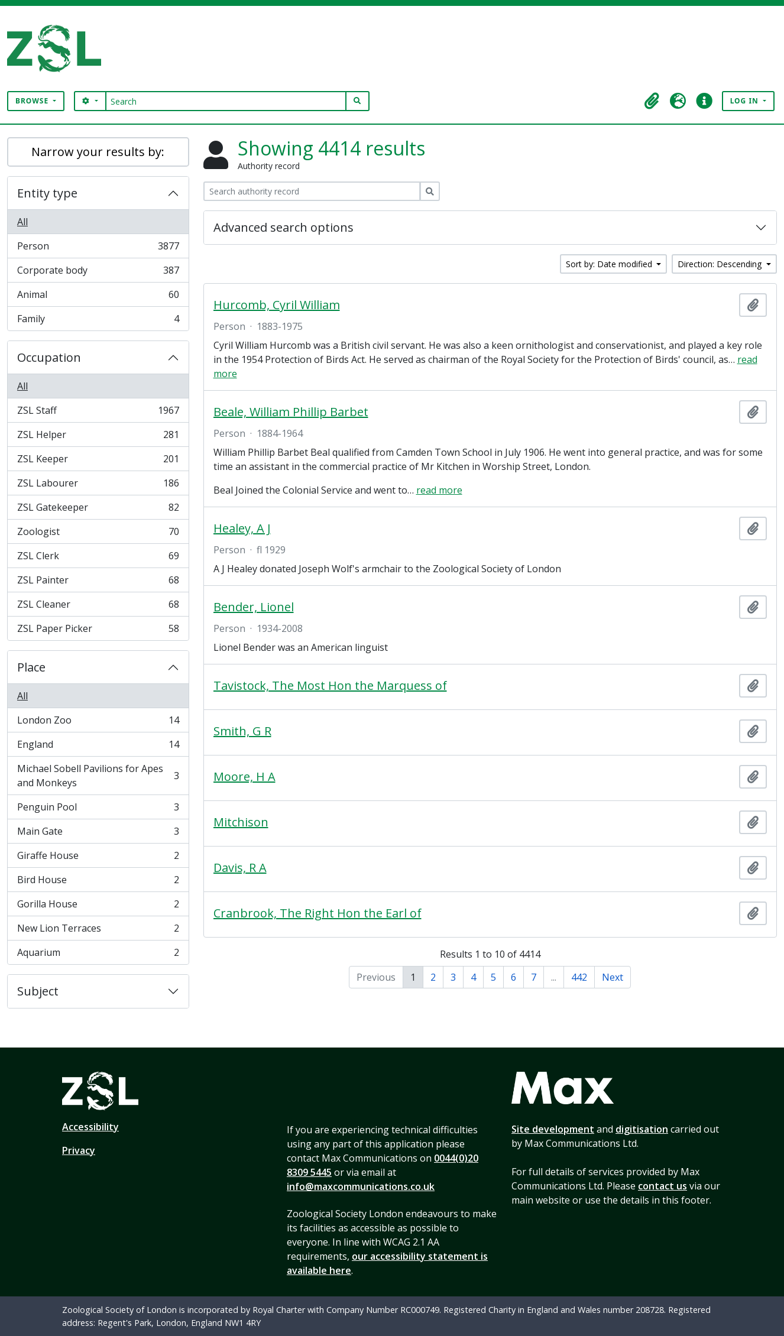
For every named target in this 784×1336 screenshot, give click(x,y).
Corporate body (98, 273)
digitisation (641, 1129)
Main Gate (98, 834)
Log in (745, 101)
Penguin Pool (98, 809)
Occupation (49, 357)
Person (98, 248)
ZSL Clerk (98, 558)
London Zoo (98, 722)
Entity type (47, 193)
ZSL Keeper (98, 461)
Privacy (78, 1150)
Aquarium (98, 954)
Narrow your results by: (97, 152)
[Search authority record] (311, 191)
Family (98, 321)
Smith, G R (242, 731)
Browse (33, 101)
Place (31, 667)
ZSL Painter (98, 582)
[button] (652, 101)
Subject (38, 991)
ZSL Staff (98, 413)
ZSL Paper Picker (98, 630)
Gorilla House (98, 906)
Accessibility (90, 1126)
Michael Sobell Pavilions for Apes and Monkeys (98, 775)
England (98, 747)
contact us (662, 1185)
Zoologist (98, 534)
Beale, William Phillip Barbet (290, 412)
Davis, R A (240, 868)
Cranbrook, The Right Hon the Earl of (317, 913)
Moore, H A (244, 777)
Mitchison (240, 822)
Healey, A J (242, 528)
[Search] (226, 101)
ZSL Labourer (98, 485)
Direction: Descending (721, 264)
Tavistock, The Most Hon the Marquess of (330, 686)
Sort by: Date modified (610, 264)
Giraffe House (98, 858)
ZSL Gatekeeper (98, 510)
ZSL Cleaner (98, 607)
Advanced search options (283, 227)
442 (579, 977)
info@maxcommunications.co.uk (361, 1186)
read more (439, 490)
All (22, 221)
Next (612, 977)
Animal (98, 297)
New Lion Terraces (98, 931)
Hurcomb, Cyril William (276, 305)
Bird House (98, 882)
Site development (552, 1129)
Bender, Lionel (253, 607)
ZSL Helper (98, 437)
